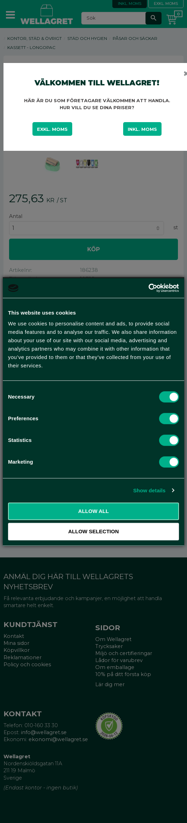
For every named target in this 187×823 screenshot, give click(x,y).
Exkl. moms (52, 129)
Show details (149, 490)
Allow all (93, 511)
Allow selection (93, 531)
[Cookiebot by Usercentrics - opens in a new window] (148, 288)
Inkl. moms (142, 129)
